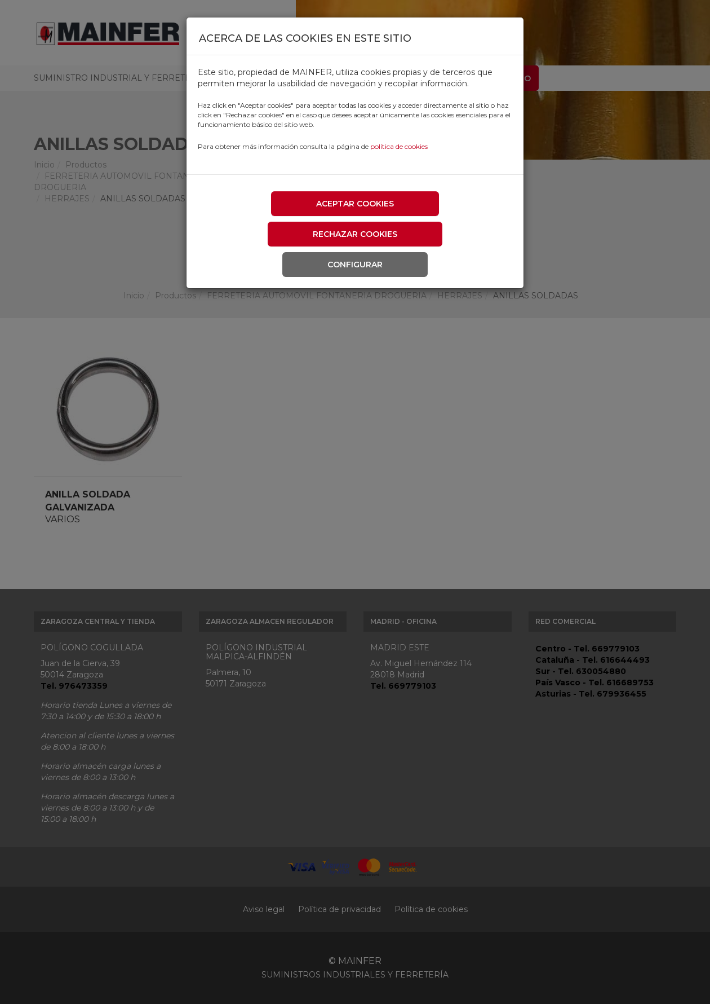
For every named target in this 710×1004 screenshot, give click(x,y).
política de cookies (399, 146)
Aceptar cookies (355, 204)
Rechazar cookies (355, 234)
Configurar (355, 264)
